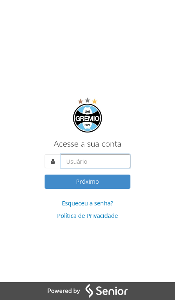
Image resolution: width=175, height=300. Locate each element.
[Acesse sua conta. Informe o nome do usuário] (96, 161)
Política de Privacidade (87, 216)
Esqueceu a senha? (87, 203)
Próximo (87, 181)
